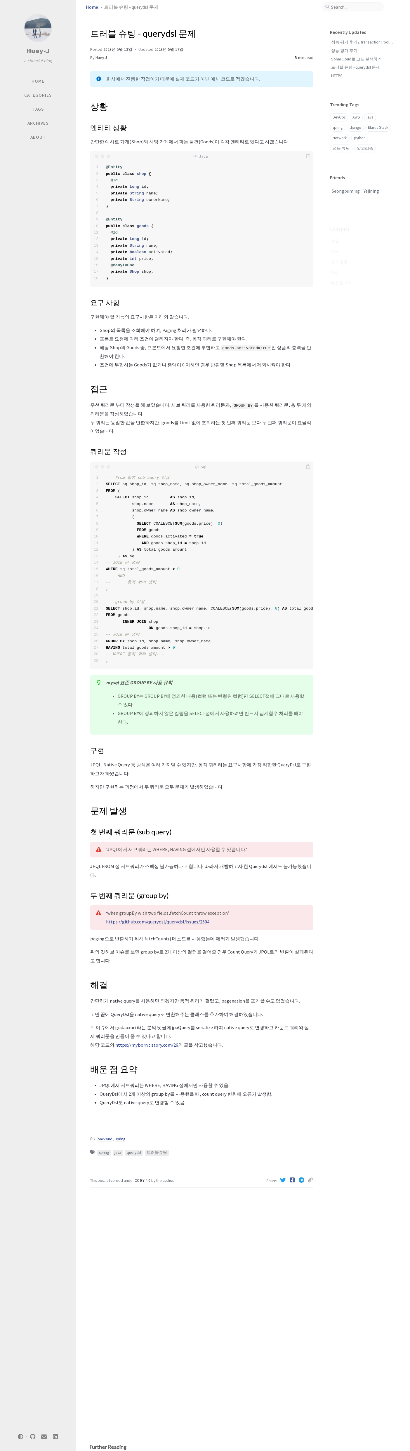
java (117, 1152)
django (355, 127)
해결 (335, 264)
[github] (32, 1437)
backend (105, 1139)
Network (340, 137)
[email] (44, 1437)
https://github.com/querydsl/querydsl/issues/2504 (157, 922)
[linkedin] (55, 1437)
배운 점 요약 (341, 274)
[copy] (308, 156)
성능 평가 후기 (344, 50)
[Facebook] (293, 1180)
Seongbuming (346, 191)
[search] (355, 7)
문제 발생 (339, 253)
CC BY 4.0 (143, 1180)
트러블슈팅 (157, 1152)
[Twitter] (283, 1180)
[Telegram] (302, 1180)
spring (120, 1139)
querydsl (134, 1152)
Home (92, 7)
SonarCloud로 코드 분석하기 (356, 59)
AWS (356, 117)
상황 (335, 232)
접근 (335, 243)
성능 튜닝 (341, 148)
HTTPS (337, 75)
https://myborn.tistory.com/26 (146, 1045)
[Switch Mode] (20, 1437)
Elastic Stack (378, 127)
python (360, 137)
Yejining (371, 191)
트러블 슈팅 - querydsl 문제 (355, 67)
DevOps (339, 117)
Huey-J (38, 50)
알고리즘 (365, 148)
